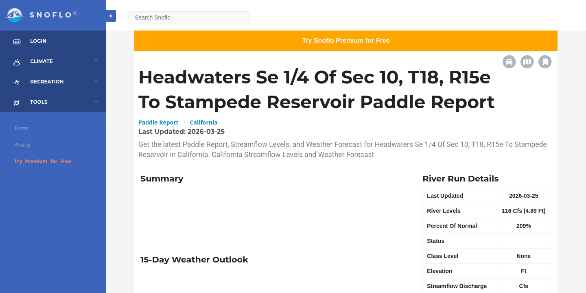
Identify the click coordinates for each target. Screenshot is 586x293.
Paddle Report (158, 122)
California (204, 122)
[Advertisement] (275, 216)
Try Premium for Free (42, 161)
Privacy (22, 144)
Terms (21, 128)
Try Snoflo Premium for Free (345, 40)
